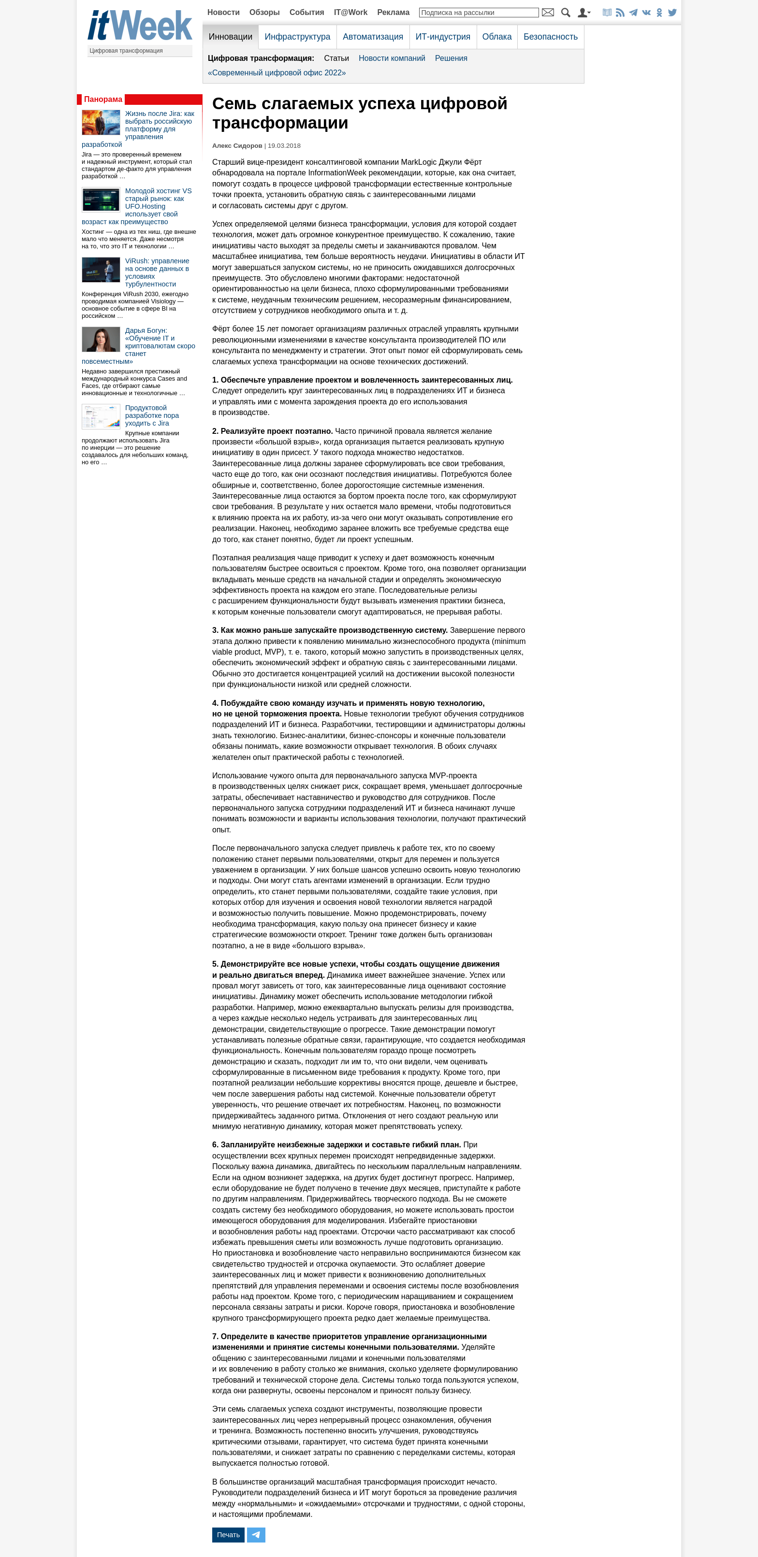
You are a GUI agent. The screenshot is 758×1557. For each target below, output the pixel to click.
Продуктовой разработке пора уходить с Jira (152, 415)
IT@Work (351, 12)
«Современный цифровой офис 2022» (277, 73)
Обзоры (264, 12)
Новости (223, 12)
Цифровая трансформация (126, 50)
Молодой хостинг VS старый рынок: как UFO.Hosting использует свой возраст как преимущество (137, 206)
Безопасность (551, 37)
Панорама (103, 99)
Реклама (393, 12)
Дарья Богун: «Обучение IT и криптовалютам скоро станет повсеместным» (138, 346)
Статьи (336, 58)
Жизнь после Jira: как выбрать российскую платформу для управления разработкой (138, 129)
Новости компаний (392, 58)
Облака (497, 37)
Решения (451, 58)
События (307, 12)
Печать (228, 1535)
